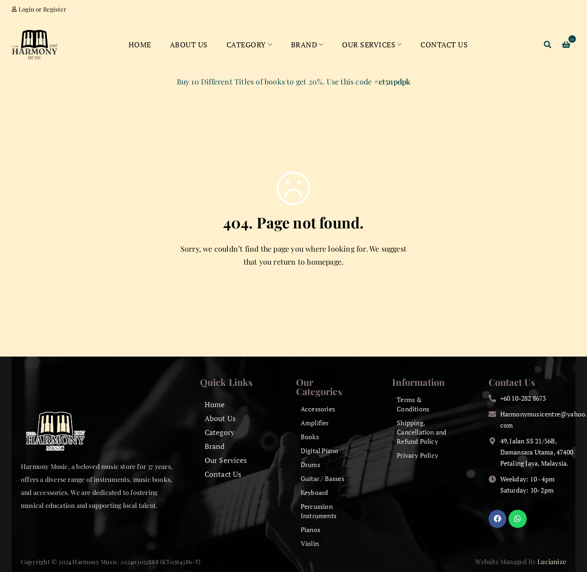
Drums (310, 464)
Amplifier (315, 422)
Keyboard (315, 492)
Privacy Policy (417, 455)
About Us (220, 418)
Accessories (318, 408)
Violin (310, 543)
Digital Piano (320, 450)
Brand (215, 446)
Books (310, 436)
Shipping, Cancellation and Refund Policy (421, 432)
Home (215, 404)
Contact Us (223, 474)
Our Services (226, 460)
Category (220, 432)
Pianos (310, 529)
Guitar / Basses (322, 478)
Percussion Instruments (318, 511)
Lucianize (551, 561)
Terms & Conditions (413, 404)
